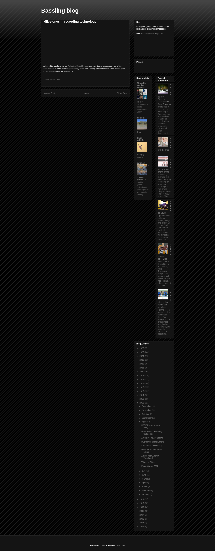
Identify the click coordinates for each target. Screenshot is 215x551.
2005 (142, 523)
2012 (142, 403)
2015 (142, 391)
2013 (142, 399)
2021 (142, 368)
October (146, 414)
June (144, 475)
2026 (142, 348)
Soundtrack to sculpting (151, 446)
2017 (142, 383)
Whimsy (141, 163)
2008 (142, 511)
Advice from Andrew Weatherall (150, 457)
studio (52, 80)
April (144, 483)
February (146, 490)
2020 (142, 371)
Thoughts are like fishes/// (141, 85)
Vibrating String (148, 462)
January (146, 494)
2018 (142, 379)
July (144, 471)
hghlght (140, 118)
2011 (142, 499)
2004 (142, 526)
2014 (142, 395)
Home (86, 93)
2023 (142, 360)
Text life (140, 102)
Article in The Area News (152, 438)
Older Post (122, 93)
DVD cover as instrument (152, 442)
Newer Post (49, 93)
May (144, 479)
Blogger (121, 545)
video (58, 80)
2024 (142, 356)
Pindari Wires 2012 (149, 466)
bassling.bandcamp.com (152, 33)
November (147, 410)
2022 (142, 364)
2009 (142, 507)
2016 (142, 387)
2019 (142, 375)
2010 (142, 503)
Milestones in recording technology (151, 432)
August (145, 422)
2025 (142, 352)
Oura (139, 132)
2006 (142, 519)
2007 (142, 515)
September (147, 418)
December (147, 406)
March (145, 486)
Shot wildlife (140, 139)
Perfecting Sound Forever (78, 66)
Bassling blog (60, 10)
